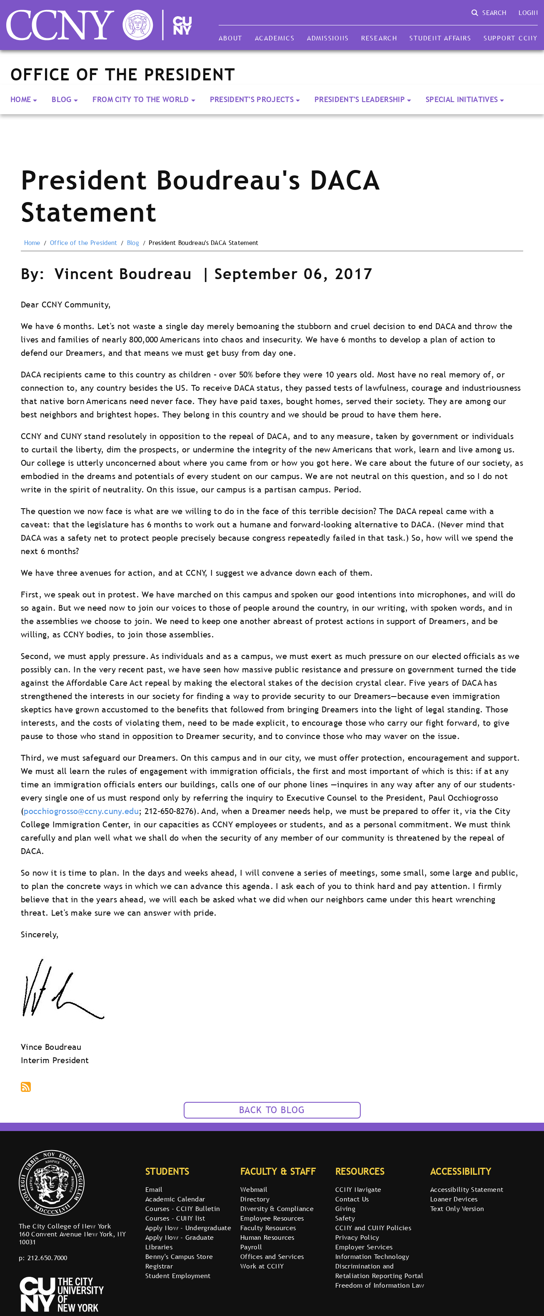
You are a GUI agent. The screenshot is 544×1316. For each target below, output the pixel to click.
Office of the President (83, 243)
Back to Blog (272, 1110)
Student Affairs (440, 38)
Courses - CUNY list (175, 1218)
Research (379, 38)
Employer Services (363, 1246)
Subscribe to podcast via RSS (26, 1088)
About (230, 38)
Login (528, 12)
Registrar (159, 1266)
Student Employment (178, 1275)
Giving (345, 1208)
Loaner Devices (453, 1199)
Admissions (328, 38)
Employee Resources (272, 1218)
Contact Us (352, 1199)
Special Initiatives (462, 99)
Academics (275, 38)
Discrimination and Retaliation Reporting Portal (379, 1270)
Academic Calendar (175, 1199)
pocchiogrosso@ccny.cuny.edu (81, 811)
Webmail (253, 1189)
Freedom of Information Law (379, 1285)
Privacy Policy (357, 1237)
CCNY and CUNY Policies (373, 1227)
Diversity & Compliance (277, 1208)
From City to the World (140, 99)
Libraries (158, 1246)
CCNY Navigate (358, 1189)
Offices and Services (272, 1256)
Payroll (251, 1246)
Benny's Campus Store (179, 1256)
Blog (61, 99)
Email (154, 1189)
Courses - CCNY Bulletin (182, 1208)
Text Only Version (457, 1208)
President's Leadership (359, 99)
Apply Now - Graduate (179, 1237)
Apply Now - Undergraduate (188, 1227)
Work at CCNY (262, 1266)
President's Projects (252, 99)
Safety (345, 1218)
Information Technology (372, 1256)
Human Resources (267, 1237)
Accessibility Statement (466, 1189)
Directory (255, 1199)
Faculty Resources (268, 1227)
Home (20, 99)
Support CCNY (511, 38)
